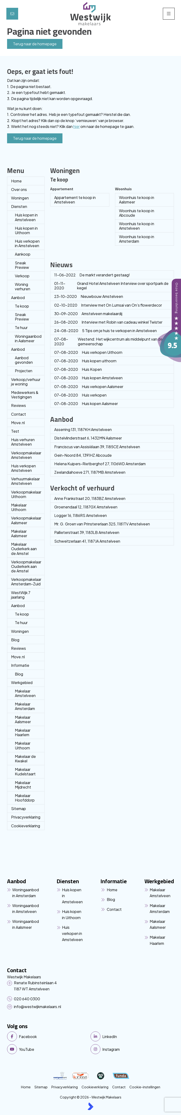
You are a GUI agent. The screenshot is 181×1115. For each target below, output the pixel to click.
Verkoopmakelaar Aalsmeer (26, 520)
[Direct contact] (12, 14)
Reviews (18, 405)
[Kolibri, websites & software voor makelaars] (90, 1106)
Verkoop (22, 275)
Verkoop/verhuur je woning (25, 381)
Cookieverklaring (25, 825)
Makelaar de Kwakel (25, 758)
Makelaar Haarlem (22, 732)
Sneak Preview (22, 265)
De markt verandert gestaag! (92, 274)
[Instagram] (130, 1049)
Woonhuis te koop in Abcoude (136, 213)
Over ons (19, 189)
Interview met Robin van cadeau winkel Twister (108, 322)
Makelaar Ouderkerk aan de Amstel (24, 549)
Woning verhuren (22, 286)
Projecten (23, 370)
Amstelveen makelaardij (88, 313)
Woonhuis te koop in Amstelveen (136, 226)
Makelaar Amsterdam (25, 706)
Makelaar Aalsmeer (19, 533)
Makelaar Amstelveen (25, 693)
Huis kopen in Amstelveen (26, 217)
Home (16, 180)
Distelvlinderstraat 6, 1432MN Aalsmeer (88, 437)
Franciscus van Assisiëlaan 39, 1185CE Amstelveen (97, 446)
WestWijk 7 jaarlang (20, 595)
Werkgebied (22, 682)
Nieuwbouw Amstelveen (88, 296)
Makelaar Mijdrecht (23, 785)
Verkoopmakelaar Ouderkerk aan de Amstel (26, 566)
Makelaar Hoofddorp (25, 797)
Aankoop (22, 254)
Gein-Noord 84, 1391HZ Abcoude (83, 455)
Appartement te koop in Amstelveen (75, 199)
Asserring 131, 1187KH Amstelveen (83, 429)
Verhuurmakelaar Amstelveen (25, 481)
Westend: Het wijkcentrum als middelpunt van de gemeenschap (108, 341)
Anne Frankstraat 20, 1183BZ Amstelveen (89, 498)
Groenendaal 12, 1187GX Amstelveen (85, 506)
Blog (15, 639)
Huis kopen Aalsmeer (86, 403)
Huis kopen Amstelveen (88, 377)
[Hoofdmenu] (169, 14)
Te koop (22, 306)
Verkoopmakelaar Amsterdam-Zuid (26, 581)
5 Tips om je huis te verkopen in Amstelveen (105, 330)
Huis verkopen (80, 395)
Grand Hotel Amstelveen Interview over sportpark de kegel (111, 285)
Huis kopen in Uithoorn (26, 230)
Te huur (21, 327)
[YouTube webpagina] (47, 1049)
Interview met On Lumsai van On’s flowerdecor (108, 305)
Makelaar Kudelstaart (25, 771)
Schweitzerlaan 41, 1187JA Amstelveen (87, 541)
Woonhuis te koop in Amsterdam (136, 239)
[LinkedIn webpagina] (130, 1036)
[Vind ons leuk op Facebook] (47, 1036)
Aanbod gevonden (24, 360)
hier (76, 126)
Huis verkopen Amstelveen (23, 468)
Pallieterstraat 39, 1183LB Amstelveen (86, 532)
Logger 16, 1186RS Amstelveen (80, 515)
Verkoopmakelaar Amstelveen (26, 455)
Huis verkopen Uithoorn (88, 352)
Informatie (20, 665)
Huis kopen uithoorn (85, 360)
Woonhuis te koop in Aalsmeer (136, 199)
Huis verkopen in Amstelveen (27, 243)
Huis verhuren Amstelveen (23, 442)
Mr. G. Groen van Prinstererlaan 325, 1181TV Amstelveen (102, 523)
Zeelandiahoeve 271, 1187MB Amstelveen (89, 472)
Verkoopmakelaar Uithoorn (26, 494)
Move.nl (18, 422)
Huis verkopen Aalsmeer (88, 386)
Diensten (19, 206)
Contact (18, 414)
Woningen (20, 197)
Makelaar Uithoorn (19, 507)
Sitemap (18, 808)
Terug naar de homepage (35, 43)
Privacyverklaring (25, 817)
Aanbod (18, 297)
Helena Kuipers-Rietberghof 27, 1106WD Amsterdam (100, 463)
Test (15, 431)
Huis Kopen (78, 369)
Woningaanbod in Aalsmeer (28, 338)
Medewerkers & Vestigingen (24, 394)
